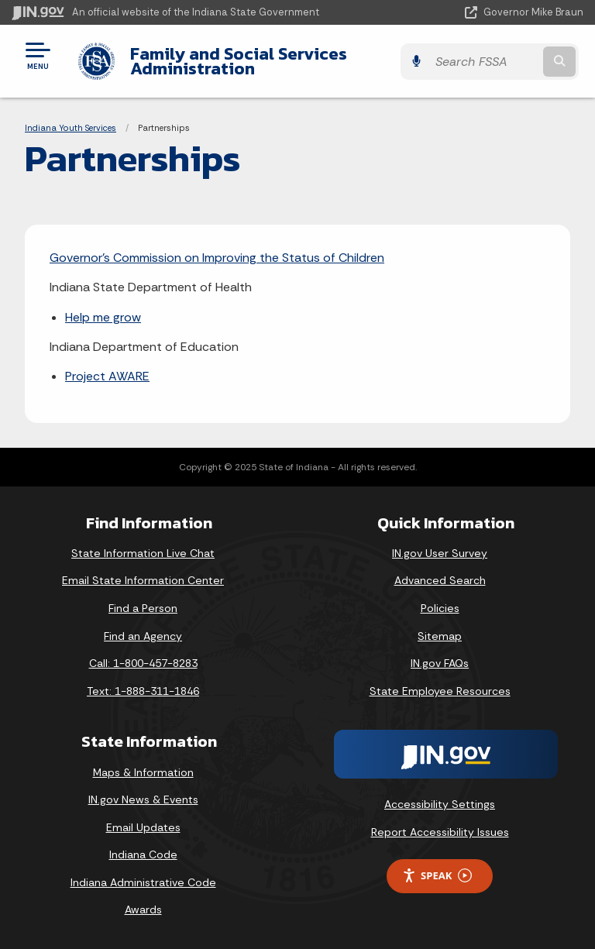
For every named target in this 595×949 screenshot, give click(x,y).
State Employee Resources (440, 691)
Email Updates (143, 827)
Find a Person (142, 608)
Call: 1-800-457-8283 (143, 663)
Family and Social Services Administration (234, 60)
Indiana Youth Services (70, 127)
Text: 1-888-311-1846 (143, 691)
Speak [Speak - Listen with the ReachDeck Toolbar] (437, 875)
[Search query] (500, 61)
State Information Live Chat (143, 553)
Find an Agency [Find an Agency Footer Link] (143, 636)
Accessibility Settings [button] (439, 804)
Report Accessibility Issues (440, 832)
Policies (440, 608)
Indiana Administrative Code (143, 882)
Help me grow (103, 317)
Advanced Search (440, 580)
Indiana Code (143, 854)
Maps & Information (143, 772)
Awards (143, 909)
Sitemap (440, 636)
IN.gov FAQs (440, 663)
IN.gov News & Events (143, 799)
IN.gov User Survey (439, 553)
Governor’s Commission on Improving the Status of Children (217, 257)
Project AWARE (107, 376)
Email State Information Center (143, 580)
